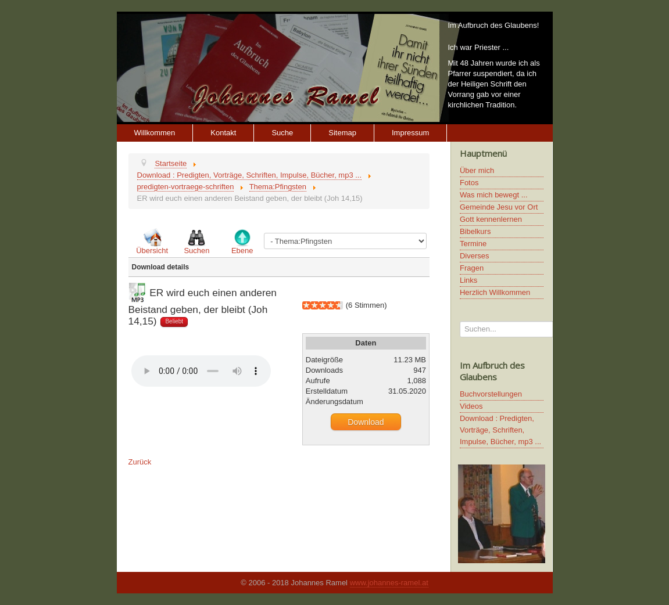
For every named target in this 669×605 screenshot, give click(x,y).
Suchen (196, 250)
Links (468, 280)
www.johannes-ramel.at (389, 582)
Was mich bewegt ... (494, 194)
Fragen (472, 268)
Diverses (474, 255)
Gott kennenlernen (491, 219)
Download (366, 422)
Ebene (242, 250)
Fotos (469, 182)
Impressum (410, 132)
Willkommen (155, 132)
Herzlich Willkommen (495, 292)
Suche (282, 132)
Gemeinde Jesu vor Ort (499, 207)
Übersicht (152, 250)
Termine (473, 243)
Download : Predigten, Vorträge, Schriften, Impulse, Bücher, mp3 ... (500, 430)
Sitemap (342, 132)
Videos (471, 406)
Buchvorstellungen (491, 394)
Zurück (140, 462)
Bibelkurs (475, 231)
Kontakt (223, 132)
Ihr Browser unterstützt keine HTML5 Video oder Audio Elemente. (201, 371)
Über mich (477, 170)
